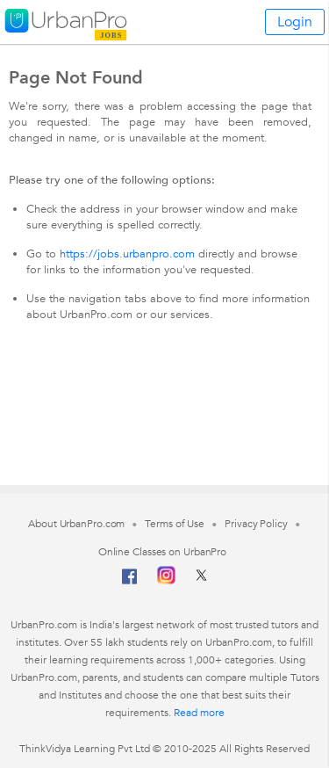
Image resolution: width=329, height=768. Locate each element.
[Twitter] (201, 581)
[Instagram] (166, 581)
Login (294, 22)
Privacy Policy (256, 524)
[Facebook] (129, 583)
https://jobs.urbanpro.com (127, 254)
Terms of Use (174, 524)
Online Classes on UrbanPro (162, 552)
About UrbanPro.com (76, 524)
